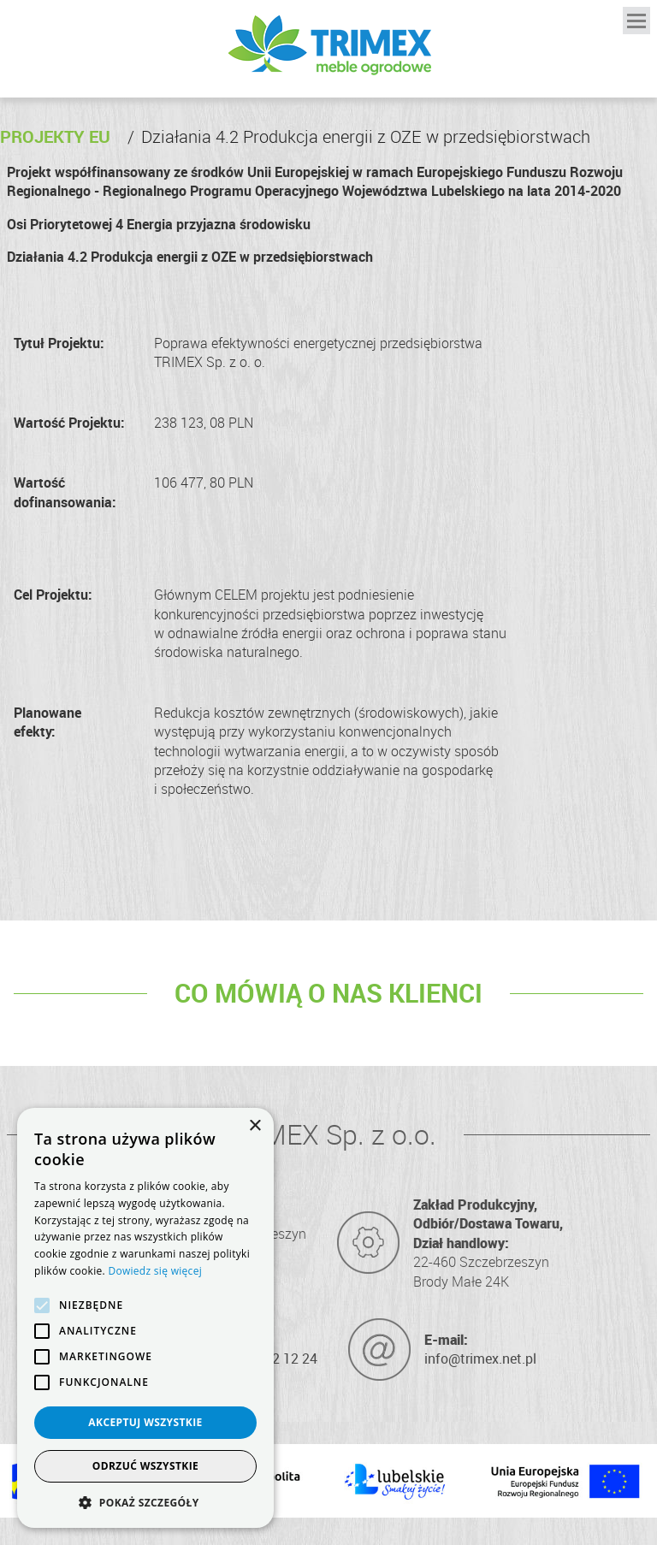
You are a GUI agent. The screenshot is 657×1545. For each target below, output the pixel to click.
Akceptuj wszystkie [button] (145, 1422)
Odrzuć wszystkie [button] (145, 1466)
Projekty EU (55, 136)
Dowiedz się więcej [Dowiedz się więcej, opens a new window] (155, 1271)
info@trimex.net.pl (480, 1358)
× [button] (254, 1126)
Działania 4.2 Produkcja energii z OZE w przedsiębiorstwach (358, 136)
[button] (145, 1502)
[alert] (145, 1318)
